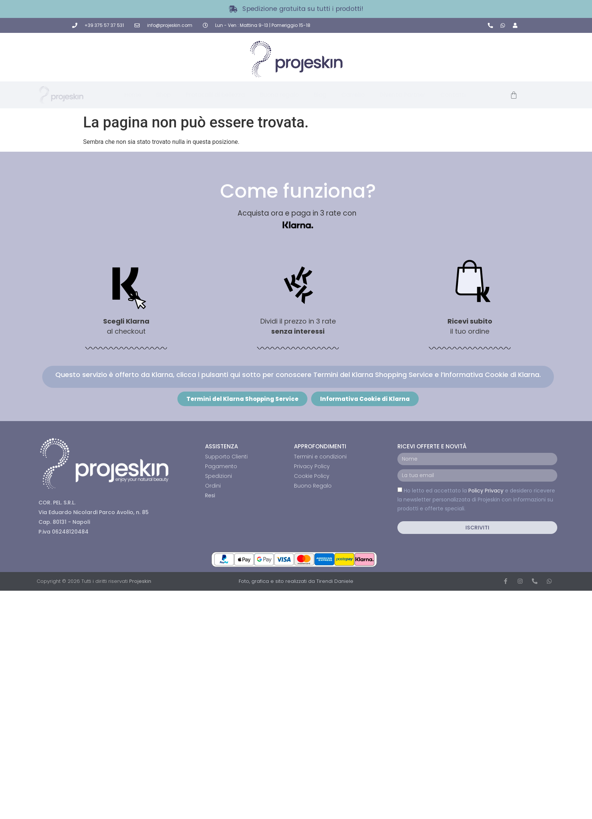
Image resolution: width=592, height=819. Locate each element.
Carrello (353, 95)
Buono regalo (279, 95)
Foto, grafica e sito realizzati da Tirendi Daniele (296, 581)
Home (132, 95)
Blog (320, 95)
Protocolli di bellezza (215, 95)
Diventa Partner (402, 95)
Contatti (453, 95)
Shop (163, 95)
